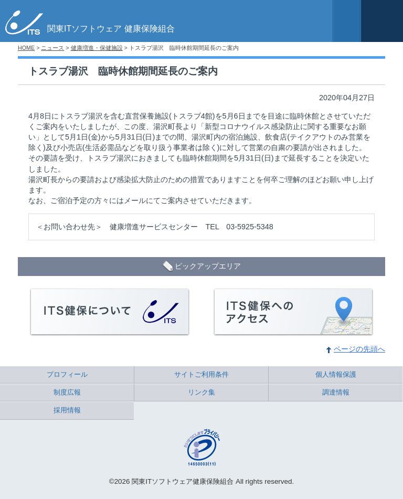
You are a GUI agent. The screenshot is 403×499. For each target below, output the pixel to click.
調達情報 (335, 392)
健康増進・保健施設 (97, 48)
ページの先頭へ (359, 349)
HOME (26, 48)
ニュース (52, 48)
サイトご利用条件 (201, 374)
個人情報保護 (335, 374)
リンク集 (201, 392)
